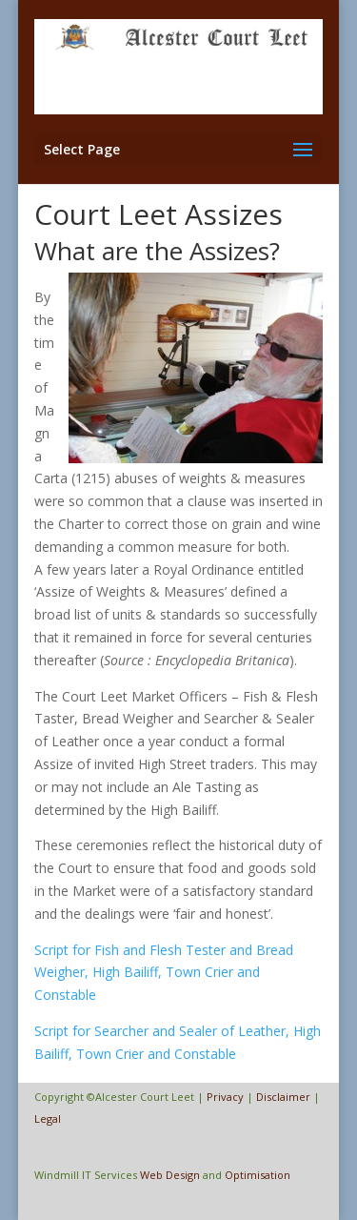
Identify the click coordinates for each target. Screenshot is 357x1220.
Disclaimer (283, 1096)
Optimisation (257, 1175)
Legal (47, 1118)
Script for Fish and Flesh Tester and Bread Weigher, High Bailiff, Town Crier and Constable (163, 973)
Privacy (225, 1096)
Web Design (170, 1175)
